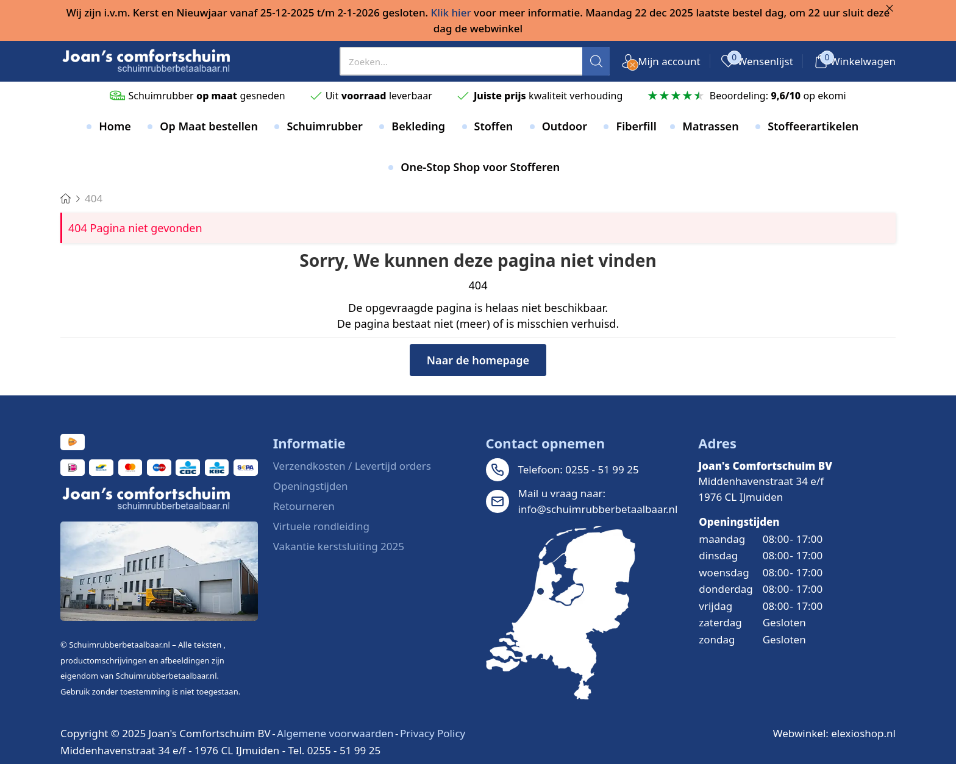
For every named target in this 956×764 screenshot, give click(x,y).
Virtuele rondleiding (321, 526)
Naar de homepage (478, 360)
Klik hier (451, 12)
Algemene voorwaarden (335, 733)
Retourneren (304, 506)
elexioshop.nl (863, 733)
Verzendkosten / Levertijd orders (352, 466)
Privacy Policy (432, 733)
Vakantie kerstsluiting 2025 (338, 546)
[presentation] (475, 61)
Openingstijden (310, 486)
